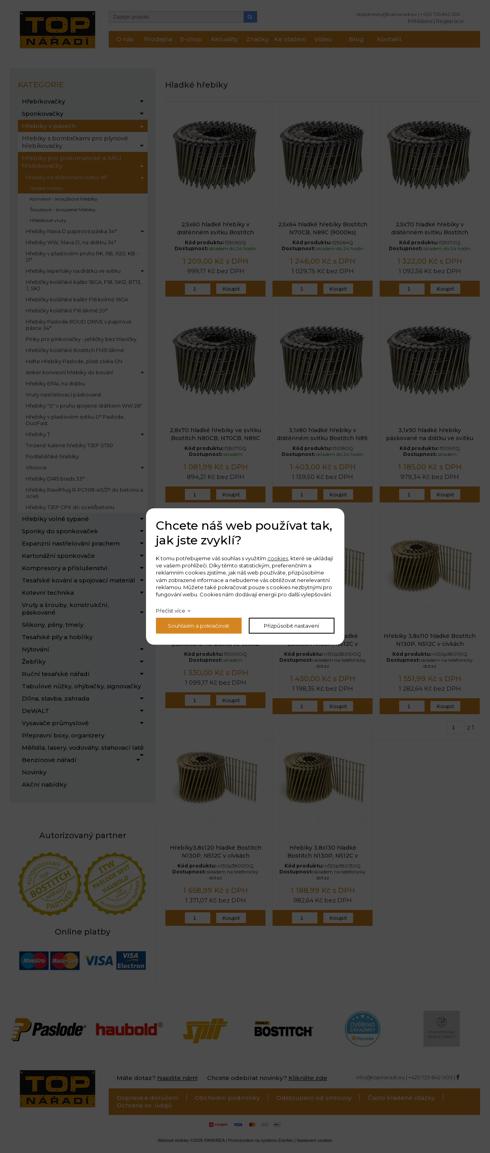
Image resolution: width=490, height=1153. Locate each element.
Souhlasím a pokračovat (198, 625)
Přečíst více (170, 610)
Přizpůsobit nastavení (291, 625)
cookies (277, 558)
